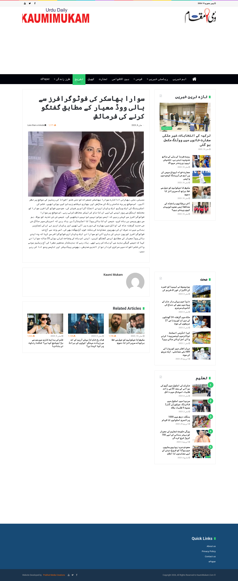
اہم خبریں (180, 79)
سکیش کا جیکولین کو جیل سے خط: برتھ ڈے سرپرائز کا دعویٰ (175, 191)
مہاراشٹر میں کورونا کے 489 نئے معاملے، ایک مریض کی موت (175, 351)
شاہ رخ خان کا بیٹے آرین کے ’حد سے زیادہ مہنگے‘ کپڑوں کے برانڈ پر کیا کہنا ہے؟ (86, 342)
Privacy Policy (209, 551)
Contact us (210, 556)
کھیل (91, 79)
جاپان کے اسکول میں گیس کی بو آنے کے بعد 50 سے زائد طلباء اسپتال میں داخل (175, 388)
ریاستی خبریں (158, 79)
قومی (139, 79)
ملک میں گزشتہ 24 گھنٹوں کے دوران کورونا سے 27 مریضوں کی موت (176, 320)
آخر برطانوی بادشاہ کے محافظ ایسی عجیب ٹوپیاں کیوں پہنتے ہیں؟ (176, 206)
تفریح (79, 79)
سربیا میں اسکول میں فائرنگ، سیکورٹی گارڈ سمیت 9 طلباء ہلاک (177, 404)
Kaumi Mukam (113, 274)
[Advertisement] (119, 48)
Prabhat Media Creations (54, 575)
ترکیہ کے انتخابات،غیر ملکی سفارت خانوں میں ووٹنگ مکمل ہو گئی (186, 140)
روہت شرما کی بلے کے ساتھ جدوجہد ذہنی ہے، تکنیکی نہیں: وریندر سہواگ (176, 159)
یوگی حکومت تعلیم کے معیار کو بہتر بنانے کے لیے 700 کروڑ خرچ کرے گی (175, 434)
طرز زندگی (63, 79)
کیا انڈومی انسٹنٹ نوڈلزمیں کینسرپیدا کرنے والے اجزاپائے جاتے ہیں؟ (175, 336)
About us (211, 546)
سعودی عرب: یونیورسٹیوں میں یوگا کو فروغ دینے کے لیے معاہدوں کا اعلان (176, 450)
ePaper (45, 79)
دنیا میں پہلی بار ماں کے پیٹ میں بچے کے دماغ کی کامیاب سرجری (176, 304)
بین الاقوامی (120, 79)
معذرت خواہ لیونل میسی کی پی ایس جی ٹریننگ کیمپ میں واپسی (175, 175)
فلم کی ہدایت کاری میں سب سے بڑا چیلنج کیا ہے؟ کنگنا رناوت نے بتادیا (46, 342)
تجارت (103, 79)
